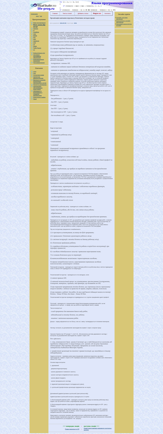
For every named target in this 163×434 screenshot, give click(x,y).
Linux (34, 71)
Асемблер (36, 32)
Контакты (108, 13)
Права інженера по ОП (72, 429)
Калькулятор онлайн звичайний (123, 21)
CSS (34, 43)
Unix (34, 73)
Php (34, 37)
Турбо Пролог (37, 48)
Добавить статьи (83, 13)
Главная (55, 13)
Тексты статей (67, 13)
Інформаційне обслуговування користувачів (37, 88)
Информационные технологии (38, 60)
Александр (34, 14)
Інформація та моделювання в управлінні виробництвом (37, 93)
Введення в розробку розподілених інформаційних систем (39, 81)
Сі (33, 30)
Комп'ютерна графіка (39, 97)
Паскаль (35, 28)
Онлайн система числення (122, 18)
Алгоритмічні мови (38, 75)
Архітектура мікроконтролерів (38, 77)
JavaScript (36, 41)
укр (41, 16)
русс (37, 16)
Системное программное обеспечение (37, 56)
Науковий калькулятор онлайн (124, 24)
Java (34, 34)
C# (34, 44)
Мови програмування (39, 23)
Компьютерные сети (39, 53)
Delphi (35, 46)
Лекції (35, 99)
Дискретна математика (39, 84)
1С (34, 50)
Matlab (35, 35)
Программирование (39, 62)
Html (34, 39)
